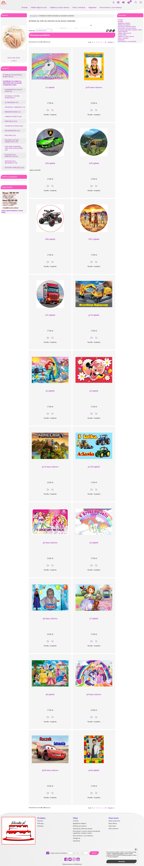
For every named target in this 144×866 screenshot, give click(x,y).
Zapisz (94, 853)
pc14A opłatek (94, 467)
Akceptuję (121, 861)
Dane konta (112, 826)
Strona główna (33, 16)
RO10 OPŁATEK (14, 58)
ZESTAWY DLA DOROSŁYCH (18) (11, 155)
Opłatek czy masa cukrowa (59, 7)
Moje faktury (113, 823)
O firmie (120, 20)
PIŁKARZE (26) (10, 135)
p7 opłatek (94, 618)
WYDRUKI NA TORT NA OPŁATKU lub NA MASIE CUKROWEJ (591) (12, 83)
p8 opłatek (50, 694)
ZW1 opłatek (93, 239)
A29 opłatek (94, 163)
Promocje (40, 826)
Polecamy (40, 823)
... (103, 42)
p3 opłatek (94, 391)
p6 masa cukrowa (50, 618)
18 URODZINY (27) (11, 102)
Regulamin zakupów (124, 23)
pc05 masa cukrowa (94, 87)
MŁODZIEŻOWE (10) (12, 131)
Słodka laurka (122, 35)
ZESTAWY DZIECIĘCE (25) (14, 167)
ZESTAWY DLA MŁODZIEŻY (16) (11, 162)
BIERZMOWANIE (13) (12, 112)
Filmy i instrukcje (79, 7)
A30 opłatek (50, 239)
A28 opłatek (50, 163)
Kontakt (24, 7)
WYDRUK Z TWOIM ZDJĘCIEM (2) (12, 97)
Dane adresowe (113, 828)
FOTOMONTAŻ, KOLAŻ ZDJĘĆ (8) (13, 90)
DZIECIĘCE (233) (11, 121)
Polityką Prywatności (118, 853)
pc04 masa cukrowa (50, 770)
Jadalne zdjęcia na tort (39, 7)
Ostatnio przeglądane (9, 177)
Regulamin (92, 7)
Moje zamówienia (114, 821)
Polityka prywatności (124, 25)
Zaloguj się (76, 838)
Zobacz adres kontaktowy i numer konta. (12, 211)
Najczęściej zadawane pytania (127, 26)
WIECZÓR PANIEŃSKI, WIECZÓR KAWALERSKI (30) (14, 148)
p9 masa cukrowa (94, 694)
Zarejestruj (76, 841)
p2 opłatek (50, 391)
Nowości (5, 15)
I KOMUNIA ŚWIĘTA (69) (14, 126)
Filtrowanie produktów (40, 35)
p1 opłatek (50, 87)
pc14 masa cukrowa (50, 467)
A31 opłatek (50, 315)
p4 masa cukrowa (50, 542)
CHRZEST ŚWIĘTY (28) (13, 116)
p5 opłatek (94, 542)
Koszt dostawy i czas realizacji (111, 7)
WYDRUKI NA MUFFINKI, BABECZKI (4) (12, 75)
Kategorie (5, 68)
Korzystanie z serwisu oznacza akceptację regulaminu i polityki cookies (130, 29)
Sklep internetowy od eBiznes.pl (72, 864)
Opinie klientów (123, 31)
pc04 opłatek (94, 770)
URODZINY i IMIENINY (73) (15, 107)
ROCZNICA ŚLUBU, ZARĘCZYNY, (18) (12, 141)
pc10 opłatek (94, 315)
